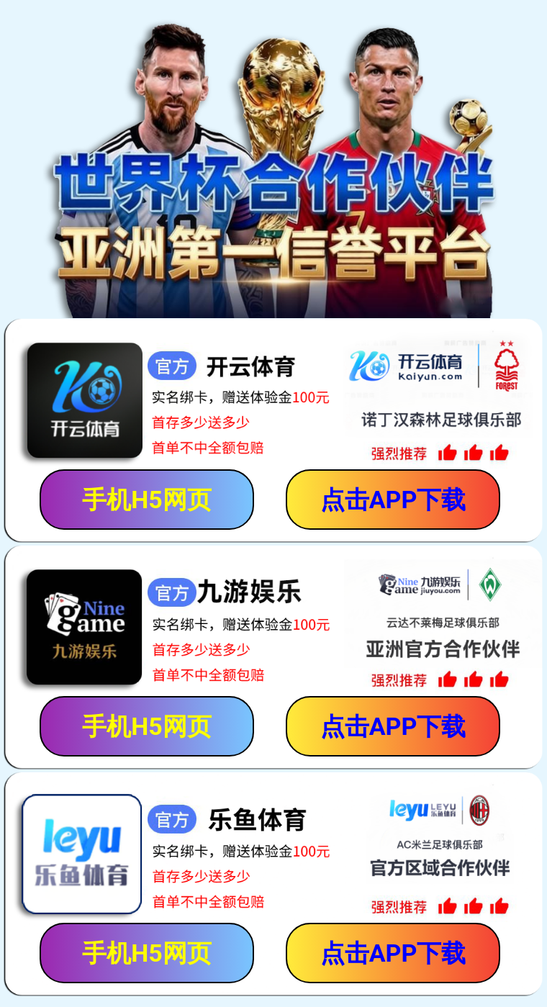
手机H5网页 (147, 499)
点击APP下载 (393, 499)
